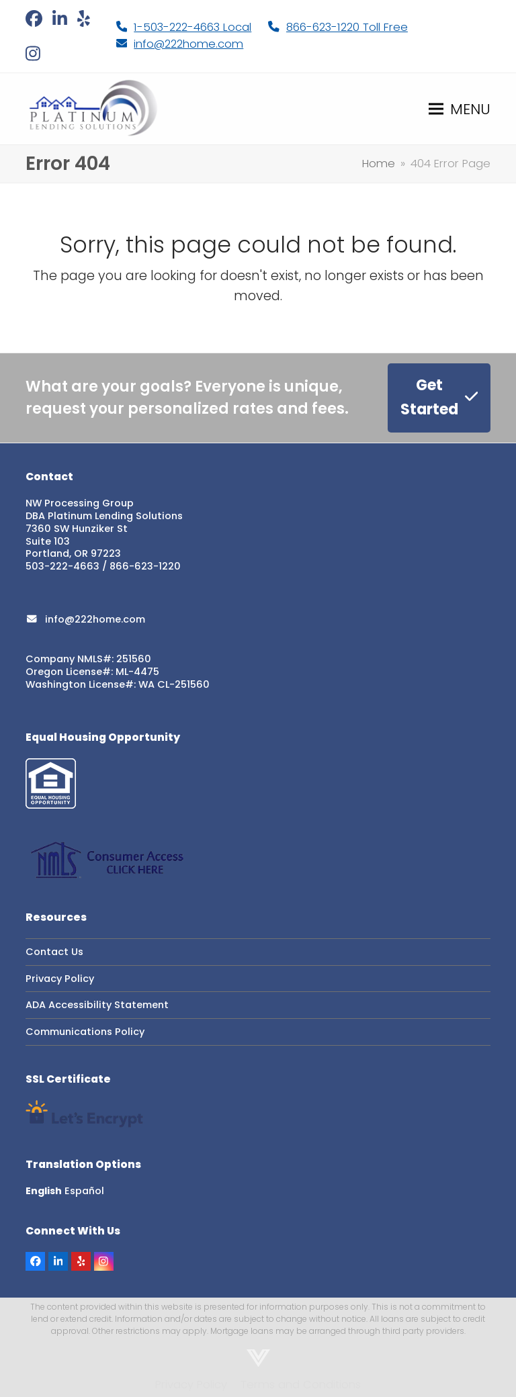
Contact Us (54, 951)
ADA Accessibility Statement (97, 1004)
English (44, 1191)
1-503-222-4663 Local (192, 27)
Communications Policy (85, 1031)
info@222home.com (188, 44)
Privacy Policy (60, 978)
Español (84, 1191)
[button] (459, 108)
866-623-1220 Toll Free (347, 27)
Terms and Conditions (301, 1384)
